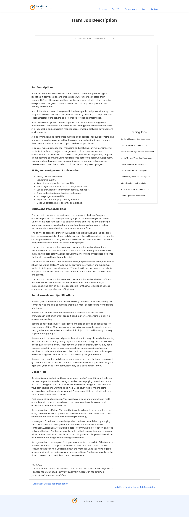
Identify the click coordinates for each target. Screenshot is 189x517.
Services (103, 9)
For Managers (131, 9)
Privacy (88, 501)
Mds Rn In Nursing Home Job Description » (136, 487)
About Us (116, 9)
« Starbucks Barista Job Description (50, 483)
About (99, 501)
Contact (154, 9)
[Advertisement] (73, 63)
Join (143, 9)
